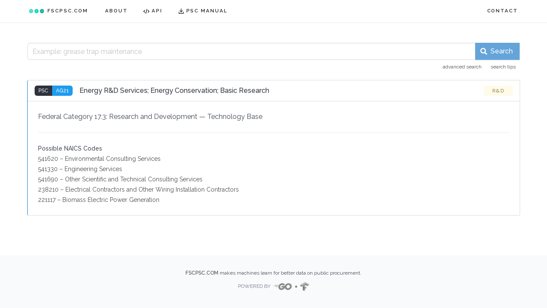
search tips (503, 67)
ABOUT (116, 11)
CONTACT (502, 11)
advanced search (462, 67)
